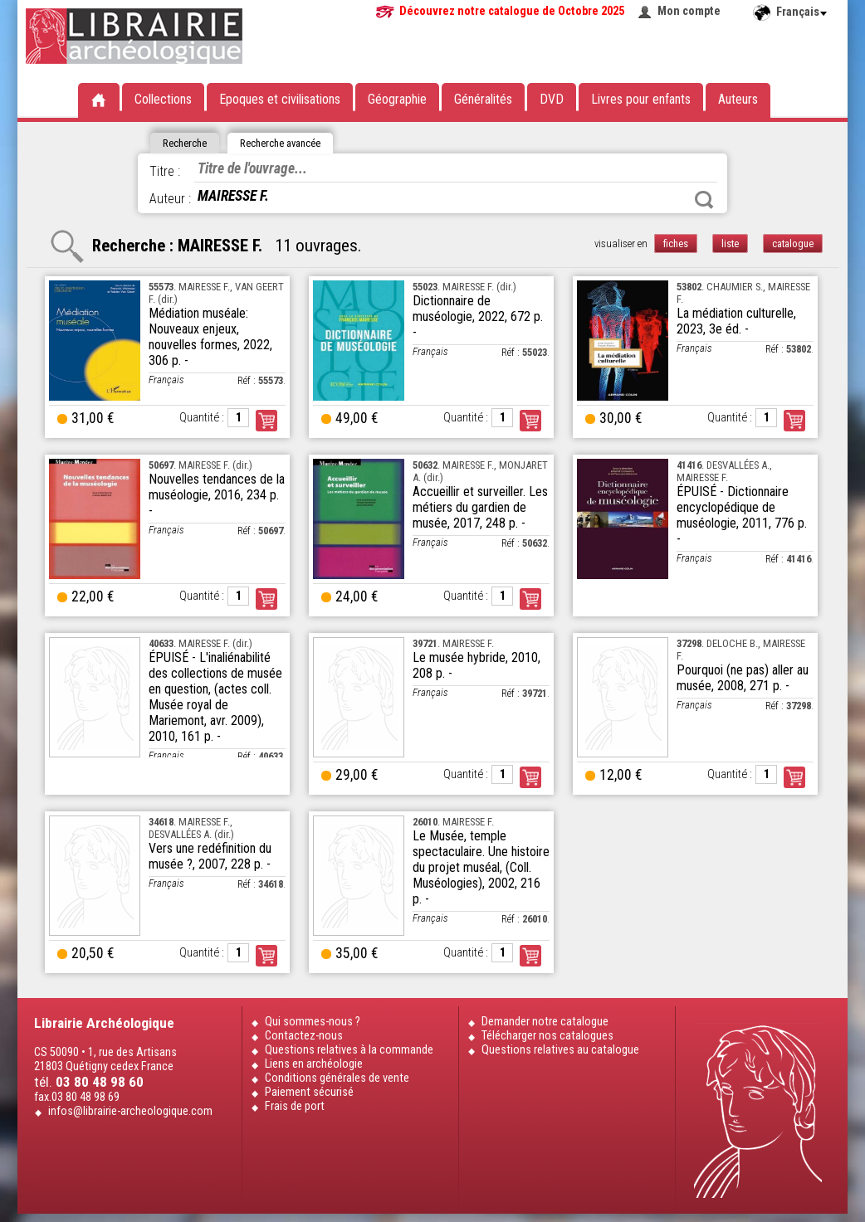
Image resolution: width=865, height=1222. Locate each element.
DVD (552, 99)
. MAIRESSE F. (453, 643)
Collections (163, 99)
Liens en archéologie (314, 1064)
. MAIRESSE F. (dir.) (464, 286)
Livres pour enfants (641, 99)
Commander (266, 420)
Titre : (164, 171)
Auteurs (738, 99)
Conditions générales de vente (337, 1078)
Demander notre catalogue (544, 1022)
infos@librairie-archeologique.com (130, 1111)
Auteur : (170, 199)
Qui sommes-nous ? (312, 1022)
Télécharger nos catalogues (547, 1036)
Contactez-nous (304, 1036)
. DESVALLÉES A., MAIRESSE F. (724, 471)
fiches (675, 243)
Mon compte (689, 11)
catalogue (793, 243)
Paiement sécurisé (309, 1092)
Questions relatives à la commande (349, 1050)
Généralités (483, 99)
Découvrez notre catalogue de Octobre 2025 (511, 11)
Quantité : (201, 418)
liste (730, 243)
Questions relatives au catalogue (560, 1050)
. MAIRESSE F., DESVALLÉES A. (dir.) (191, 827)
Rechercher (704, 200)
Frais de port (295, 1106)
